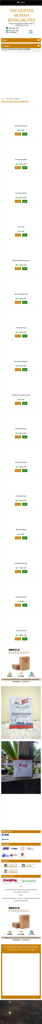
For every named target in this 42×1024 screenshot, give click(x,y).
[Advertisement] (21, 74)
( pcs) (21, 2)
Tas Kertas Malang (21, 429)
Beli (24, 134)
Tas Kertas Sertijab (21, 159)
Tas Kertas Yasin (21, 630)
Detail (18, 134)
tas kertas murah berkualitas (21, 15)
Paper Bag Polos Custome (21, 260)
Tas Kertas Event (21, 496)
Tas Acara (21, 227)
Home (3, 99)
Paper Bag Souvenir (21, 126)
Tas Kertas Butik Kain (21, 294)
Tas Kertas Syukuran (21, 361)
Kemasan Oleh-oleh (21, 563)
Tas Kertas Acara (21, 328)
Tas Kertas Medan (21, 193)
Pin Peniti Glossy (20, 597)
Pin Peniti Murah (21, 530)
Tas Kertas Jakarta (21, 462)
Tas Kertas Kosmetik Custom (21, 395)
